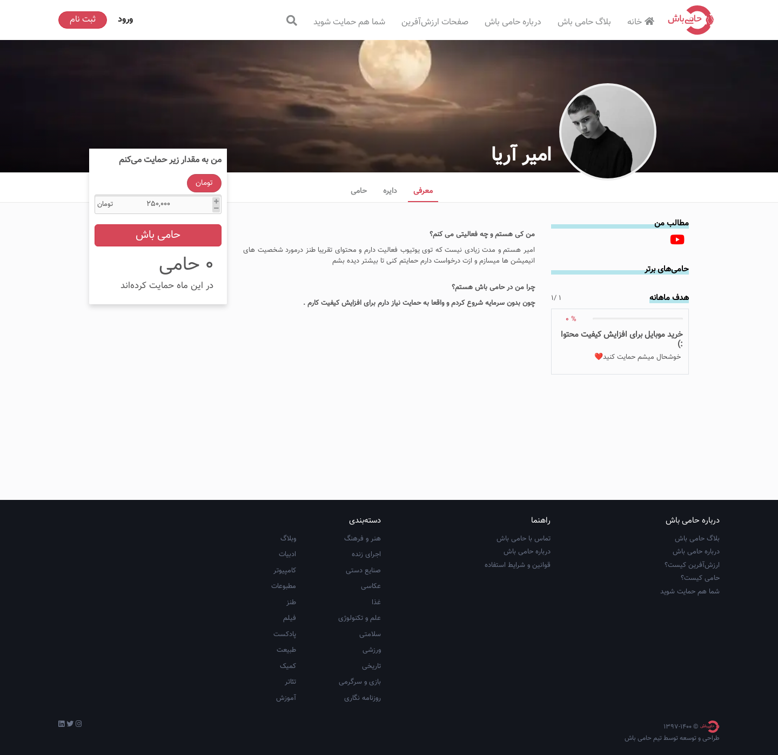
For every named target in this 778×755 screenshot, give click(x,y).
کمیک (288, 666)
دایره (390, 191)
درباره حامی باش (513, 22)
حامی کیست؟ (700, 578)
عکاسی (371, 586)
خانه (642, 22)
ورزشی (372, 650)
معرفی (423, 191)
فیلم (289, 618)
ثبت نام (83, 19)
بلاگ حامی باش (584, 22)
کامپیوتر (284, 570)
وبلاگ (288, 538)
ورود (125, 19)
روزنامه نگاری (362, 698)
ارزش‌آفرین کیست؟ (692, 565)
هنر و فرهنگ (362, 538)
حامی (359, 191)
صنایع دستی (363, 570)
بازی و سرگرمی (360, 682)
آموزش (286, 698)
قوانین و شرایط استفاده (518, 565)
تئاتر (290, 682)
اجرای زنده (366, 554)
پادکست (284, 634)
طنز (291, 602)
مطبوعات (283, 586)
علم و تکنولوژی (359, 618)
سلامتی (370, 634)
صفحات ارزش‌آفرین (434, 22)
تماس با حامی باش (524, 538)
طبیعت (286, 650)
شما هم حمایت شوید (349, 22)
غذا (376, 602)
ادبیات (287, 554)
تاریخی (371, 666)
